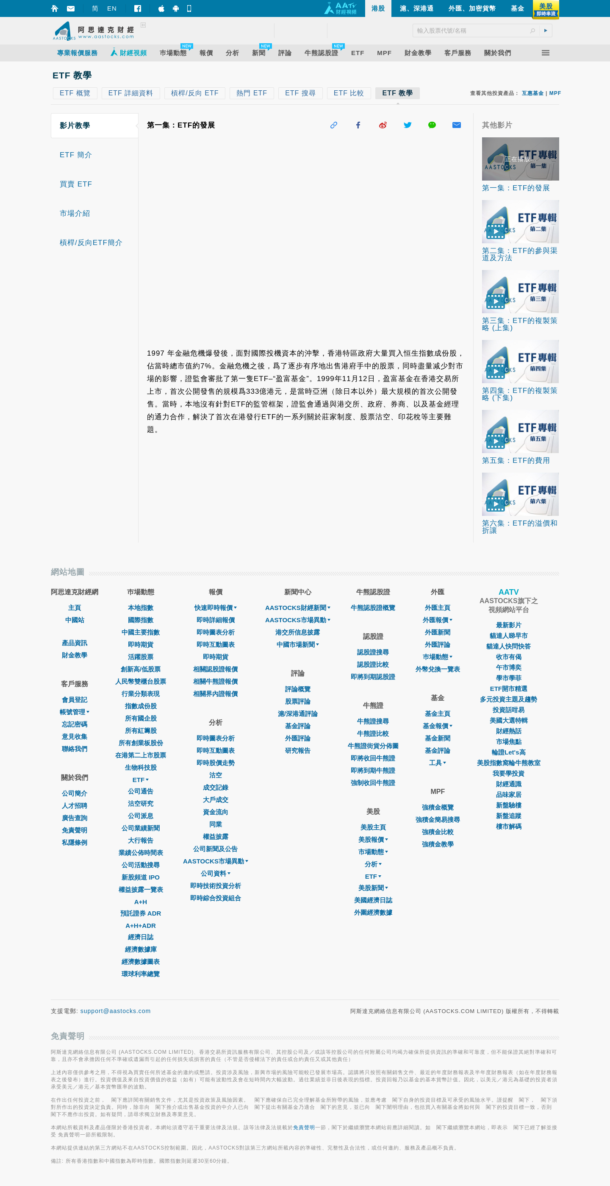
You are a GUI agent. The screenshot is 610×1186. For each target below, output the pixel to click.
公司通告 (140, 791)
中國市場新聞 (298, 644)
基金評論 (298, 725)
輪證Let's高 (508, 752)
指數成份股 (141, 706)
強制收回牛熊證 (373, 782)
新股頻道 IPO (141, 877)
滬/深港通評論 (298, 713)
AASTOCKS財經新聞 (297, 607)
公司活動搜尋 (141, 865)
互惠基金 (533, 93)
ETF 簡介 (76, 155)
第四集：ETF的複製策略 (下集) (520, 394)
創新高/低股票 (141, 669)
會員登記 (74, 699)
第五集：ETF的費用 (516, 461)
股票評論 (298, 701)
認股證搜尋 (373, 652)
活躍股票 (140, 656)
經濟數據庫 (141, 949)
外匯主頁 (437, 607)
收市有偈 (508, 656)
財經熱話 (508, 731)
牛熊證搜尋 (373, 721)
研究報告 (298, 750)
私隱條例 (74, 842)
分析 (373, 864)
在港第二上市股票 (140, 755)
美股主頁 (373, 827)
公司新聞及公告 (215, 848)
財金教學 (74, 655)
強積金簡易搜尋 (438, 819)
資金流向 (215, 812)
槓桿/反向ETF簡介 (91, 243)
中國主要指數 (141, 632)
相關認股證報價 (215, 669)
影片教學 (75, 126)
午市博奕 (508, 667)
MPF (555, 93)
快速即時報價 (215, 607)
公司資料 (215, 873)
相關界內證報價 (215, 693)
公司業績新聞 (141, 828)
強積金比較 (438, 831)
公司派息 (140, 815)
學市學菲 (508, 678)
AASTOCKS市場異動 (215, 861)
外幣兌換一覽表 (438, 669)
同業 (215, 824)
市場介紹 (75, 213)
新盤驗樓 (508, 805)
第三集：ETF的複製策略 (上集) (520, 324)
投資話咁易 (508, 709)
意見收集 (74, 736)
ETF (141, 779)
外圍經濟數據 (373, 912)
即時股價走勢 (216, 762)
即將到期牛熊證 (373, 770)
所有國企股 (141, 718)
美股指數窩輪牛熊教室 (509, 762)
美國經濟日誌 (373, 900)
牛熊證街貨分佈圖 (373, 745)
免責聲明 (74, 830)
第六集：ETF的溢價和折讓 (520, 527)
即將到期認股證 (373, 676)
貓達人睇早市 (509, 635)
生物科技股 (141, 767)
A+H (140, 901)
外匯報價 (437, 620)
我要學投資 (508, 773)
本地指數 (140, 607)
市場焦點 (508, 741)
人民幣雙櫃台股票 (140, 681)
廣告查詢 (74, 817)
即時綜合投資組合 (215, 898)
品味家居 (508, 794)
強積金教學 (438, 844)
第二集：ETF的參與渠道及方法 (520, 254)
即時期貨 (140, 644)
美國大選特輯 (509, 720)
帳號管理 (74, 711)
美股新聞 (373, 887)
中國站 (74, 620)
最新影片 (508, 625)
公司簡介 (74, 793)
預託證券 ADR (140, 913)
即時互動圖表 (216, 644)
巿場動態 (437, 656)
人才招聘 (74, 805)
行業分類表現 (141, 693)
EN (112, 8)
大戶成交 (215, 799)
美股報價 (373, 839)
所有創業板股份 (141, 742)
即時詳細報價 (216, 620)
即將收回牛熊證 (373, 758)
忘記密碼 (74, 724)
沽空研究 (140, 803)
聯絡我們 (74, 748)
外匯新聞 (437, 632)
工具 (437, 762)
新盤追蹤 (508, 815)
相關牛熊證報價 (215, 681)
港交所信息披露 (297, 632)
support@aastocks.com (115, 1011)
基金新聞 (437, 738)
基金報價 (437, 725)
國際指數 (140, 620)
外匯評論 (298, 738)
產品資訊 (74, 642)
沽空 (215, 775)
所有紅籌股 (141, 730)
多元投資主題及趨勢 (508, 699)
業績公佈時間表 (141, 852)
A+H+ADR (140, 925)
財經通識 (508, 784)
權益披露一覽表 (141, 889)
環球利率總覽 (141, 973)
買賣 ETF (76, 184)
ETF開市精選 (508, 688)
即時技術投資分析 (215, 885)
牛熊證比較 (373, 733)
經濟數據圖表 (141, 961)
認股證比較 (373, 664)
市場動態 (373, 851)
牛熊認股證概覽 (373, 607)
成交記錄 (215, 787)
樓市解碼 (508, 826)
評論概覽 (298, 689)
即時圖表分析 (216, 632)
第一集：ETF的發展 (516, 188)
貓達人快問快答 (508, 646)
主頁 (74, 607)
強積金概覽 (438, 807)
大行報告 (140, 840)
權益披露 (215, 836)
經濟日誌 (140, 937)
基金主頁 (437, 713)
